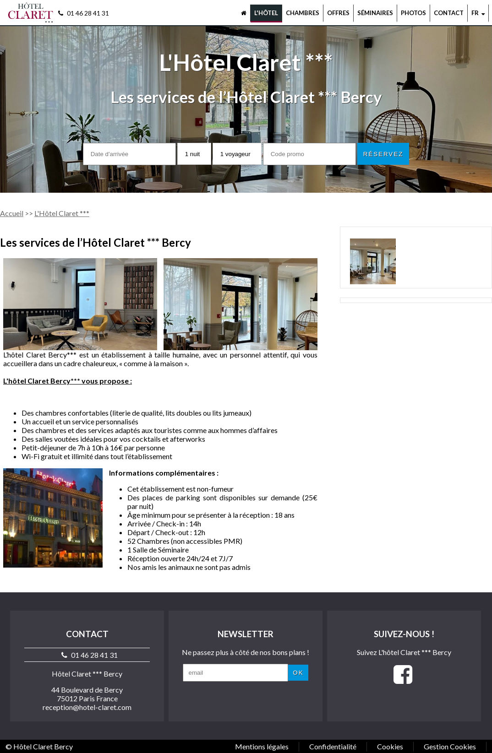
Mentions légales (262, 746)
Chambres (302, 12)
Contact (449, 12)
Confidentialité (332, 746)
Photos (413, 12)
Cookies (390, 746)
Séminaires (375, 12)
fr (478, 12)
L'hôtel (266, 12)
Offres (338, 12)
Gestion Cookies (450, 746)
